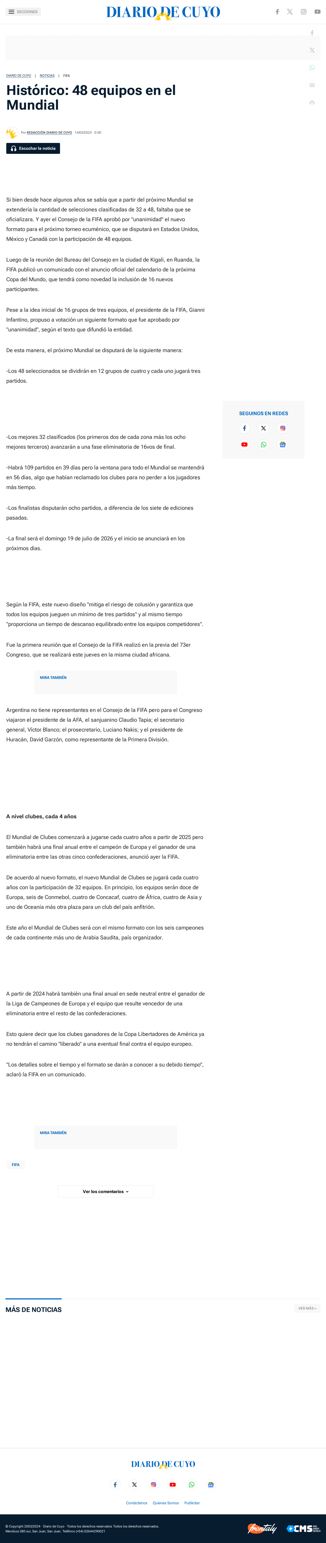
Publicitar (192, 1503)
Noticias (47, 75)
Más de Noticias (33, 1310)
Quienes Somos (166, 1503)
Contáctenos (136, 1503)
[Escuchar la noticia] (33, 148)
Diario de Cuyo (18, 75)
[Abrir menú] (23, 12)
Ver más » (307, 1308)
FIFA (66, 76)
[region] (163, 47)
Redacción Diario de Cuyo (49, 132)
